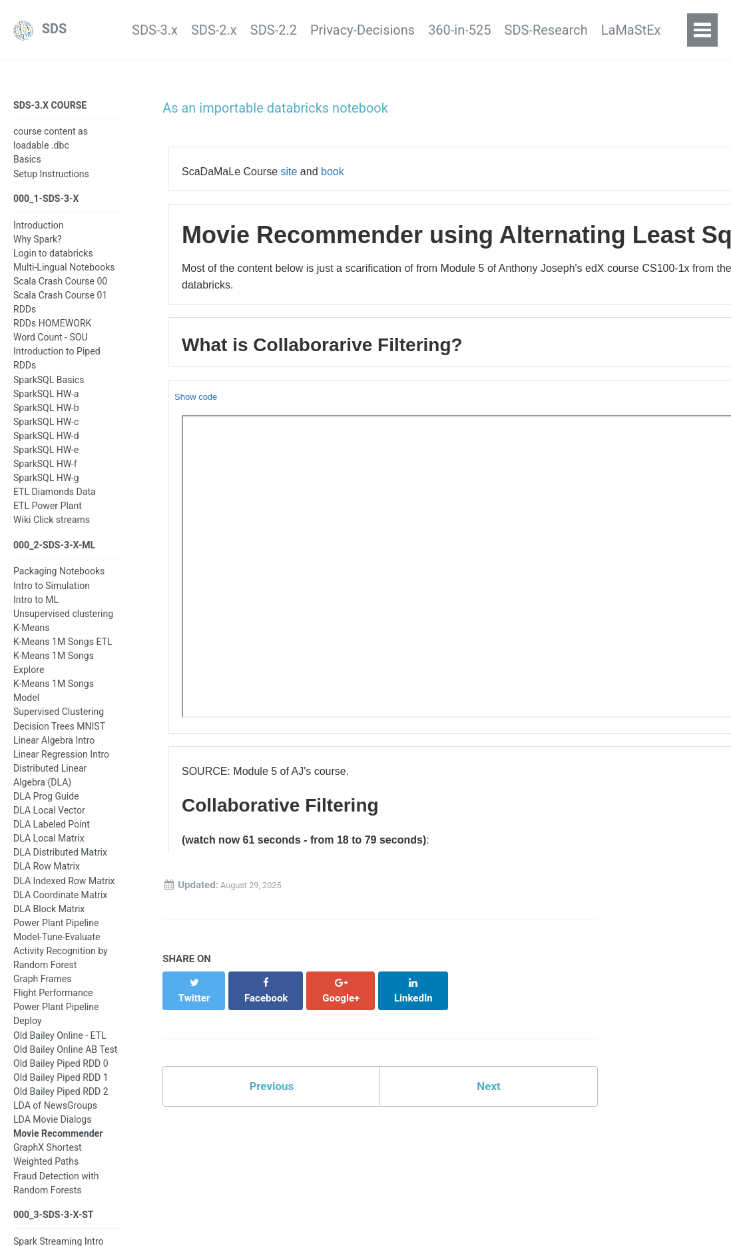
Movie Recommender (58, 1146)
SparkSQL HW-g (46, 486)
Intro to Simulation (51, 597)
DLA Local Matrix (49, 851)
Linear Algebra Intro (54, 752)
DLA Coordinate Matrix (60, 907)
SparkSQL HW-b (46, 416)
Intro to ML (36, 611)
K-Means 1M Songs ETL (63, 654)
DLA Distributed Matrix (60, 865)
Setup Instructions (51, 178)
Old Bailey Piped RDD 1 (61, 1090)
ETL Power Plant (47, 514)
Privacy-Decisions (320, 31)
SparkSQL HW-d (46, 444)
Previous (271, 1081)
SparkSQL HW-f (45, 472)
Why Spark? (37, 248)
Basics (27, 164)
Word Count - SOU (50, 345)
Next (489, 1081)
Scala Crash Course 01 (60, 304)
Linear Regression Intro (61, 766)
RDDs (24, 317)
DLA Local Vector (49, 823)
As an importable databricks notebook (272, 109)
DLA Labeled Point (51, 837)
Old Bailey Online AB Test (65, 1061)
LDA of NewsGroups (55, 1118)
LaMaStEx (628, 31)
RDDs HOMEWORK (52, 331)
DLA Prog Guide (46, 809)
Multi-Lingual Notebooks (64, 276)
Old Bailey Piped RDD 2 (61, 1104)
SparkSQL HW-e (46, 458)
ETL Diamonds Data (54, 500)
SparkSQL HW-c (46, 430)
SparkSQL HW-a (46, 402)
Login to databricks (53, 262)
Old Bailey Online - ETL (60, 1047)
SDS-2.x (145, 31)
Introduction (38, 233)
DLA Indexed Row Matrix (64, 893)
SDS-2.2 (217, 31)
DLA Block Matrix (49, 921)
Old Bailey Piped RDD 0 (61, 1076)
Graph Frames (42, 991)
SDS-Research (529, 31)
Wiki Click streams (51, 528)
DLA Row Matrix (46, 879)
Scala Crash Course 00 (60, 290)
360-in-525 (430, 31)
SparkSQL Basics (48, 388)
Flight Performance (53, 1005)
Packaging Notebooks (59, 583)
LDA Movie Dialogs (52, 1132)
